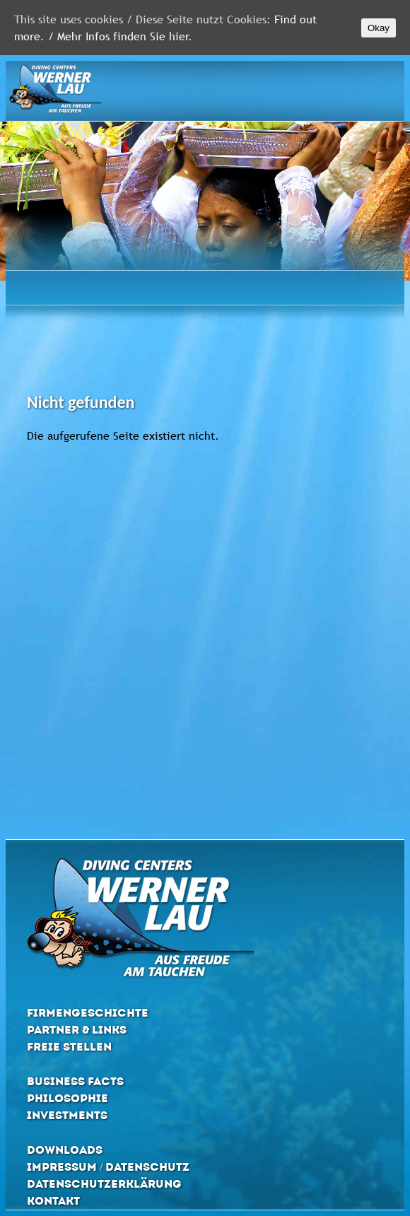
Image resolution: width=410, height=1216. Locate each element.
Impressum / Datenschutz (108, 1167)
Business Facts (75, 1081)
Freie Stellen (69, 1046)
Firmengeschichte (87, 1012)
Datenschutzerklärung (104, 1184)
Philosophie (67, 1098)
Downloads (64, 1150)
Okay (379, 28)
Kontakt (53, 1201)
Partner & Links (77, 1029)
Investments (67, 1115)
